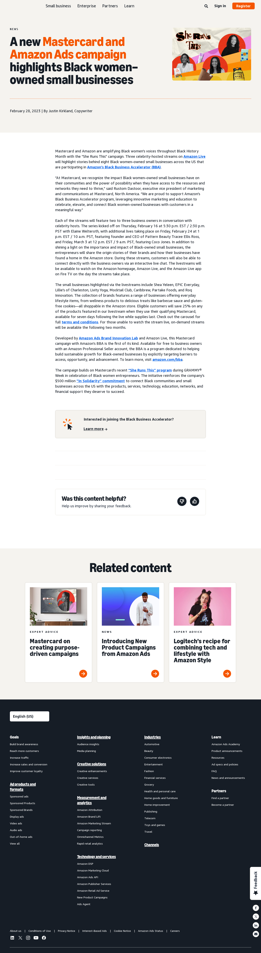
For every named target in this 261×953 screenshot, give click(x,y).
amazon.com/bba (167, 359)
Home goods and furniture (161, 798)
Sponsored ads (19, 796)
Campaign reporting (89, 830)
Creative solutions (91, 764)
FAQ (214, 771)
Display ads (17, 816)
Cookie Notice (122, 930)
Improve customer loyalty (26, 771)
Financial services (155, 777)
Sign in (220, 6)
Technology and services (96, 856)
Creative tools (86, 784)
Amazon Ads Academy (226, 744)
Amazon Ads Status (150, 930)
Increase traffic (19, 757)
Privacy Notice (66, 930)
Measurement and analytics (91, 800)
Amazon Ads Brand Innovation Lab (108, 338)
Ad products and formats (23, 787)
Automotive (151, 744)
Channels (151, 844)
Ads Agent (83, 904)
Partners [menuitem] (219, 791)
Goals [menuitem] (14, 737)
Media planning (86, 751)
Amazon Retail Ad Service (93, 890)
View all (15, 843)
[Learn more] (95, 429)
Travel (148, 831)
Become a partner (223, 804)
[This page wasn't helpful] (182, 502)
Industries (152, 737)
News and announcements (228, 777)
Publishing (150, 811)
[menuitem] (29, 820)
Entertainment (153, 764)
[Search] (206, 6)
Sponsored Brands (21, 809)
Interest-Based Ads (94, 930)
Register (243, 6)
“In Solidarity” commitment (101, 381)
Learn (129, 6)
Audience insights (88, 744)
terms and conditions (80, 322)
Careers (175, 930)
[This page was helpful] (194, 502)
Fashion (149, 771)
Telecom (149, 818)
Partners (110, 6)
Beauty (148, 751)
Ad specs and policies (225, 764)
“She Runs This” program (150, 370)
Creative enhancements (92, 771)
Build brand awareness (24, 744)
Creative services (87, 777)
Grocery (149, 784)
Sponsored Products (22, 803)
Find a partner (220, 798)
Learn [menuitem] (216, 737)
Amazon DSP (85, 863)
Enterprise (86, 6)
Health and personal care (160, 791)
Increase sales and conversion (28, 764)
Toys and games (154, 825)
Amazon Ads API (87, 877)
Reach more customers (24, 751)
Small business (58, 6)
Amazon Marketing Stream (94, 823)
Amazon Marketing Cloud (93, 870)
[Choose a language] (29, 716)
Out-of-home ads (21, 836)
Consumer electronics (158, 757)
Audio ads (16, 830)
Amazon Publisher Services (94, 884)
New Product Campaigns (92, 897)
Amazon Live (194, 156)
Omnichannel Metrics (90, 836)
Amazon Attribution (89, 809)
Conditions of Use (39, 930)
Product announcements (227, 751)
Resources (218, 757)
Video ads (16, 823)
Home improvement (157, 804)
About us (15, 930)
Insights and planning (94, 737)
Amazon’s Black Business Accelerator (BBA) (124, 167)
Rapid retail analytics (90, 843)
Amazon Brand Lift (89, 816)
